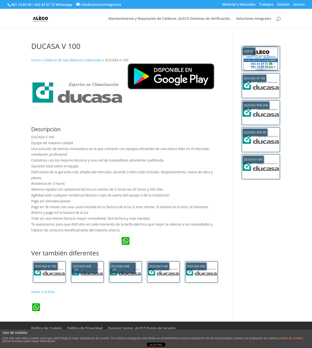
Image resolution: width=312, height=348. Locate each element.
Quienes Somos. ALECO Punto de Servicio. (142, 328)
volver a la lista (43, 291)
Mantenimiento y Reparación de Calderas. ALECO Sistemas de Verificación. (169, 19)
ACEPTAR (156, 344)
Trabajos (266, 5)
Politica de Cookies (46, 328)
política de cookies (291, 338)
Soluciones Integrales (253, 19)
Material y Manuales (238, 5)
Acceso (299, 5)
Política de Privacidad (84, 328)
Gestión (283, 5)
